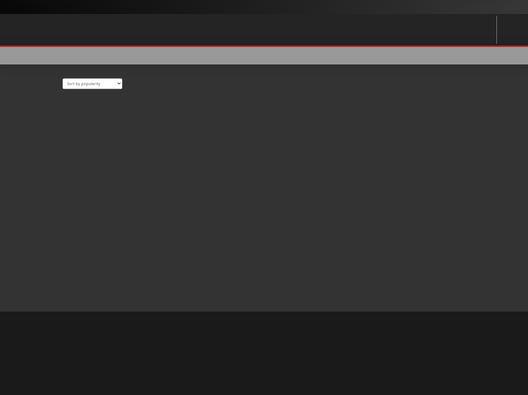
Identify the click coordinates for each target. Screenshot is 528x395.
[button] (439, 55)
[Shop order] (92, 83)
